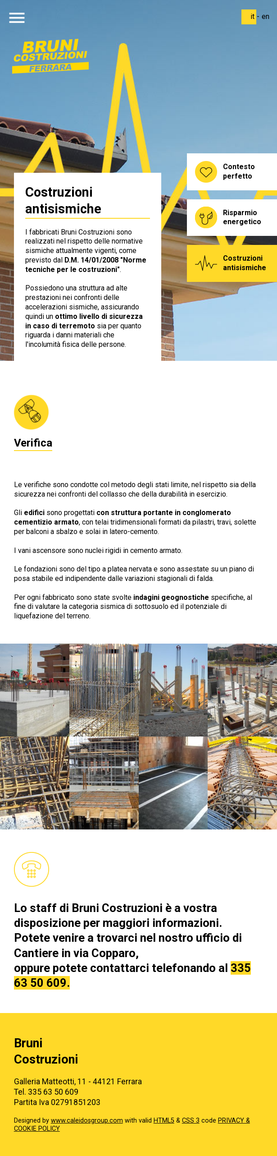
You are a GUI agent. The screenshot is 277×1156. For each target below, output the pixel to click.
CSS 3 (191, 1120)
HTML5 (164, 1120)
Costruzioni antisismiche (244, 263)
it (252, 16)
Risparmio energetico (242, 217)
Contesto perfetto (239, 171)
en (265, 16)
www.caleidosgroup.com (87, 1120)
